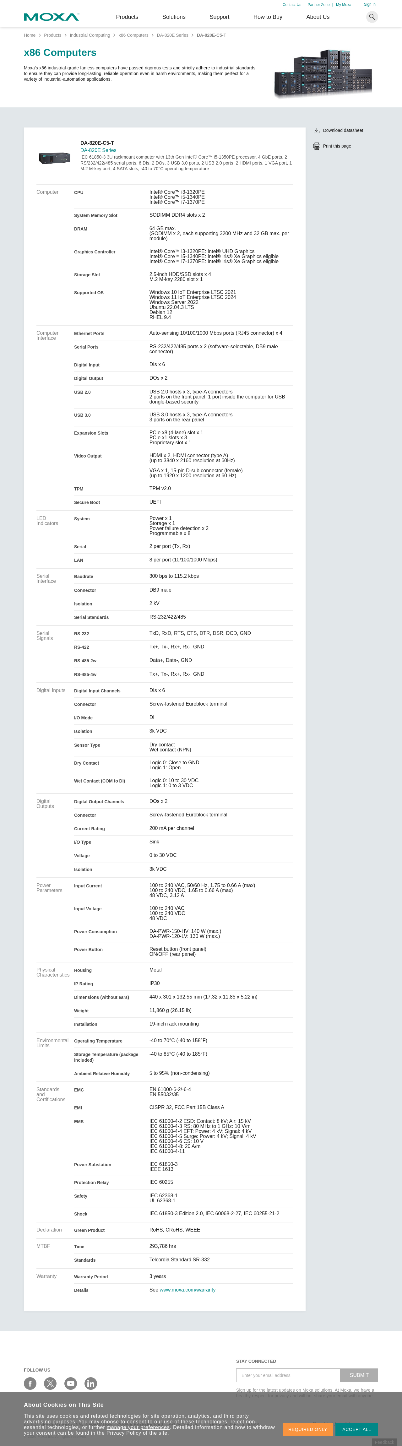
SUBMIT (359, 1375)
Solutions (174, 17)
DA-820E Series (172, 35)
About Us (317, 17)
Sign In (370, 4)
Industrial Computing (90, 35)
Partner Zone (319, 5)
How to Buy (267, 17)
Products (52, 35)
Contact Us (292, 5)
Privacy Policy (123, 1433)
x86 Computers (134, 35)
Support (219, 17)
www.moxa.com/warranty (188, 1289)
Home (29, 35)
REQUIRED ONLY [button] (307, 1429)
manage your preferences (138, 1427)
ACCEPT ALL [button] (356, 1429)
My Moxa (343, 5)
